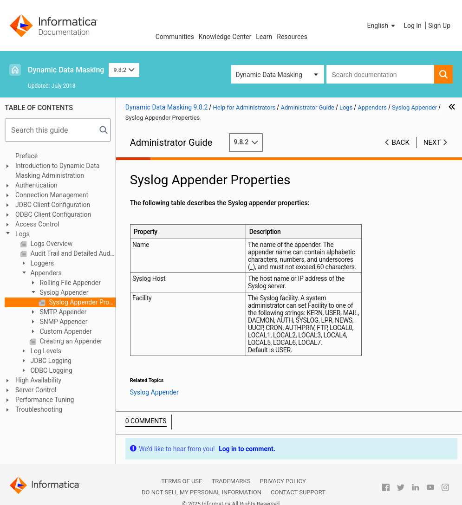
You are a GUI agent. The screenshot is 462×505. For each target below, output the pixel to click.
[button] (382, 25)
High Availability (38, 380)
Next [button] (432, 142)
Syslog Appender (63, 292)
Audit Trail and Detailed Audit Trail (72, 253)
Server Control (35, 390)
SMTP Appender (62, 312)
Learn (264, 36)
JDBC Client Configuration (52, 204)
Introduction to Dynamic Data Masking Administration (57, 170)
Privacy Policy (283, 481)
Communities (175, 36)
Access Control (37, 224)
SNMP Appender (62, 321)
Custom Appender (65, 331)
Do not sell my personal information (201, 492)
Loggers (41, 263)
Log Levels (45, 351)
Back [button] (401, 142)
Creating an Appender (70, 341)
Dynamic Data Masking (66, 69)
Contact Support (298, 492)
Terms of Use (181, 481)
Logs (22, 234)
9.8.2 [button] (123, 69)
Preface (26, 156)
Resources (292, 36)
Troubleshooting (38, 409)
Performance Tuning (44, 399)
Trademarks (230, 481)
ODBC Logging (50, 370)
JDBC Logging (50, 360)
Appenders (45, 273)
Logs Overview (50, 243)
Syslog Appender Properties (81, 302)
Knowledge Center (225, 36)
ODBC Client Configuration (53, 214)
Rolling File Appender (69, 282)
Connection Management (51, 195)
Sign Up (439, 25)
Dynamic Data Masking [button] (269, 74)
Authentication (36, 185)
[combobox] (380, 74)
